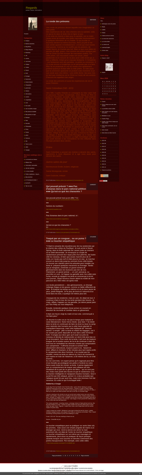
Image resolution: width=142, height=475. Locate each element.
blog (102, 470)
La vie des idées (106, 41)
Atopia (103, 26)
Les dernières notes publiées (71, 468)
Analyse (27, 40)
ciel (26, 55)
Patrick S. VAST (106, 58)
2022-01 (104, 164)
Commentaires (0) (78, 180)
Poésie (27, 132)
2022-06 (104, 149)
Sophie (103, 72)
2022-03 (104, 158)
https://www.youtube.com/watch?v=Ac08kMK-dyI (61, 443)
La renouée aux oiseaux (31, 159)
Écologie (28, 76)
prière (27, 135)
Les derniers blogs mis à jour (57, 468)
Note (27, 120)
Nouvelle (28, 123)
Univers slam (105, 50)
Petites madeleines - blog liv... (33, 174)
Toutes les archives (106, 170)
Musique (28, 117)
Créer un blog (67, 465)
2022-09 (104, 140)
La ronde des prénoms (57, 21)
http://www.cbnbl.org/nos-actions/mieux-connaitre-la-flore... (62, 229)
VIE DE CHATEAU (30, 168)
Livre (27, 102)
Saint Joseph (105, 129)
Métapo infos (29, 162)
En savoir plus (102, 473)
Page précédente (57, 455)
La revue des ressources (108, 38)
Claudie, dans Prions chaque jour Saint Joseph (110, 122)
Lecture (27, 96)
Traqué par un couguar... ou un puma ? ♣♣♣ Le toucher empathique (66, 239)
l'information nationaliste (31, 165)
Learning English (106, 47)
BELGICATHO (29, 177)
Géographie (28, 85)
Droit (27, 73)
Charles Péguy (105, 118)
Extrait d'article (29, 82)
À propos (26, 33)
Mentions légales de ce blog (58, 470)
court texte (28, 61)
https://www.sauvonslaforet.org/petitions (57, 219)
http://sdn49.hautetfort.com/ (54, 209)
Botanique (28, 52)
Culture (27, 67)
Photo (27, 129)
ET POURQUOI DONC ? (31, 180)
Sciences (28, 138)
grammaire (28, 88)
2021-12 (104, 167)
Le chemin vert (105, 44)
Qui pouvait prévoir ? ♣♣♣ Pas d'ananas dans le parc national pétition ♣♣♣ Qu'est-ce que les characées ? (66, 189)
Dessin (27, 70)
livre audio (28, 105)
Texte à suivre (29, 144)
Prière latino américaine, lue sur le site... (109, 126)
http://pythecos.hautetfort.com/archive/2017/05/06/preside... (63, 200)
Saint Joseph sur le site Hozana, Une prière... (110, 112)
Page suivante (85, 455)
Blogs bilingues (29, 49)
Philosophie (28, 126)
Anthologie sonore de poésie (109, 23)
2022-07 (104, 146)
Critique (27, 64)
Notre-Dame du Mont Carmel (109, 132)
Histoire (27, 90)
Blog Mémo (28, 46)
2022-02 (104, 161)
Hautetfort (75, 465)
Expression (28, 79)
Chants (103, 101)
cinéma (27, 58)
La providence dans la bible (108, 108)
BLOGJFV (28, 183)
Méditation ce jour (106, 115)
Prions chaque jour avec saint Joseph (109, 105)
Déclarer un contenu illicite (44, 470)
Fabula (103, 32)
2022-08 (104, 143)
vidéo (27, 147)
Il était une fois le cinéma (108, 35)
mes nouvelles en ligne (31, 108)
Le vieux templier (30, 171)
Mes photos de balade (31, 111)
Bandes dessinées (30, 43)
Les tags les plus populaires (85, 468)
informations (28, 93)
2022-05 (104, 152)
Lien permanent (69, 180)
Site (26, 141)
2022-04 (104, 155)
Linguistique (28, 99)
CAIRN (103, 29)
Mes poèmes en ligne (31, 114)
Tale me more (29, 186)
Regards (31, 7)
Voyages (28, 150)
